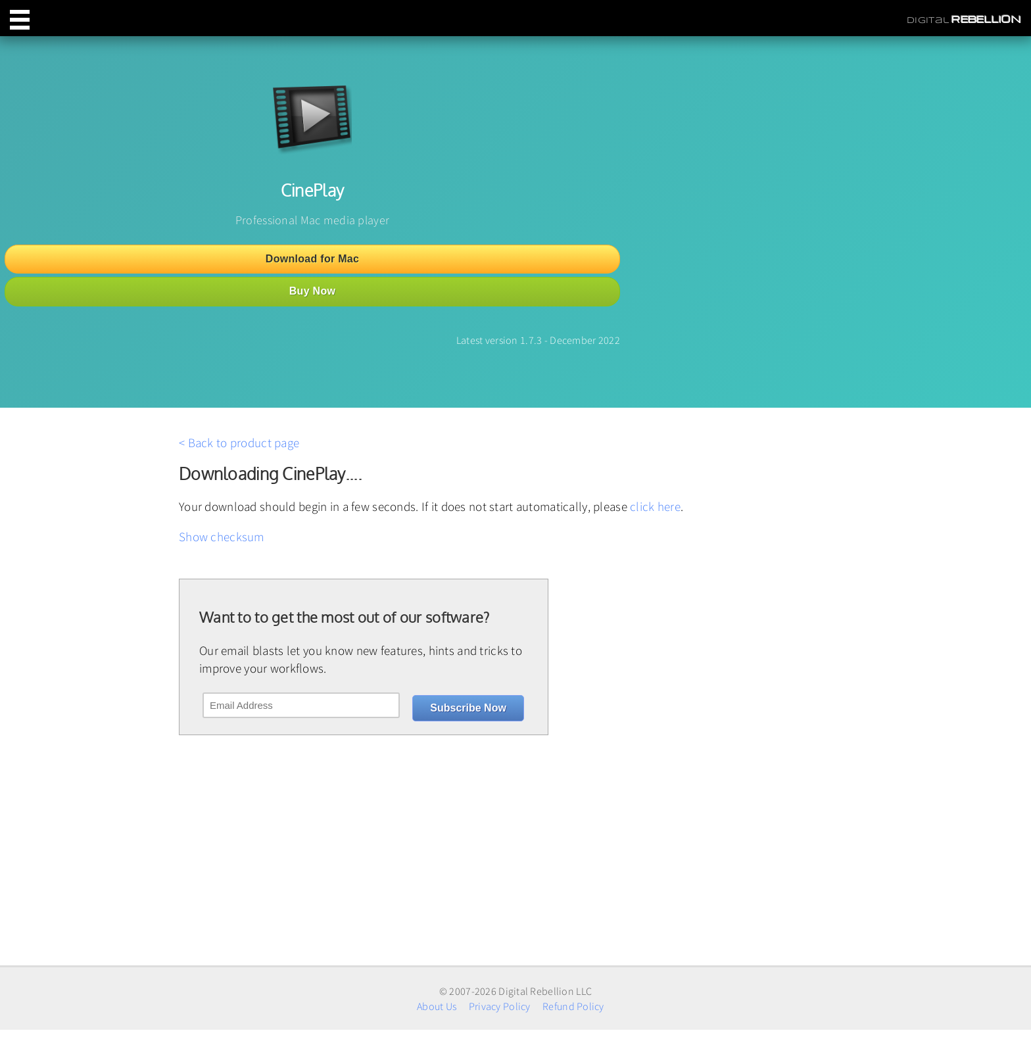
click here (655, 506)
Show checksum (221, 536)
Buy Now (312, 291)
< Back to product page (239, 442)
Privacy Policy (500, 1006)
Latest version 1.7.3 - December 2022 (538, 340)
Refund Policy (573, 1006)
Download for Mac (312, 258)
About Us (436, 1006)
